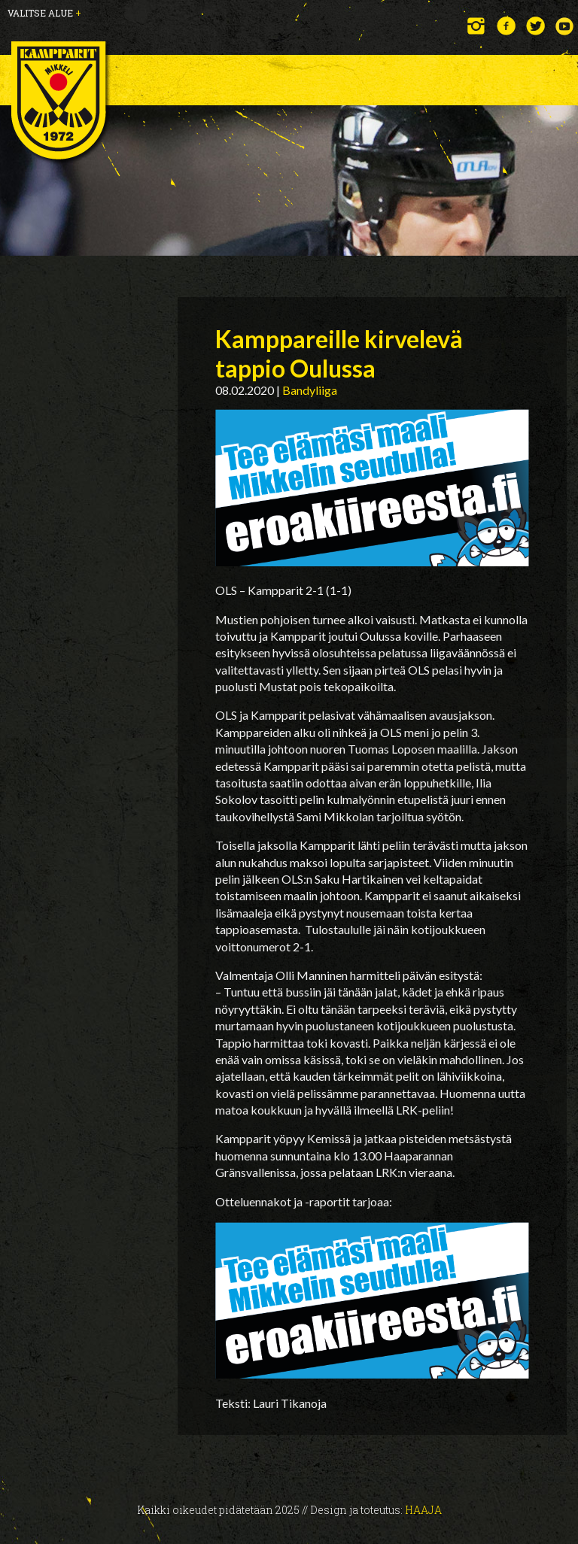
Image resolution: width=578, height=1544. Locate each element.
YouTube (564, 26)
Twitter (535, 26)
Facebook (506, 26)
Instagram (476, 26)
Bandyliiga (309, 390)
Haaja (423, 1510)
